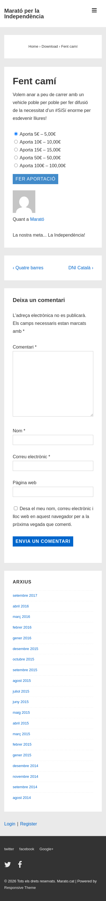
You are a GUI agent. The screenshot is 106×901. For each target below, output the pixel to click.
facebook (26, 849)
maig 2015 (21, 712)
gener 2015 (22, 755)
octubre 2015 (23, 659)
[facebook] (20, 866)
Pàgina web (24, 482)
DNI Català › (80, 267)
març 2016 (21, 616)
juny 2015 (21, 702)
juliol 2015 (21, 691)
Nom (17, 430)
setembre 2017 (25, 595)
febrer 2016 (22, 627)
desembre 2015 (25, 649)
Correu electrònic (30, 456)
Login (9, 823)
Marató (37, 219)
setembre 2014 (25, 787)
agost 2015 (22, 680)
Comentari (24, 347)
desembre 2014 (25, 766)
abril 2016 (21, 606)
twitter (9, 849)
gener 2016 (22, 638)
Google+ (47, 849)
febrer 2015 (22, 744)
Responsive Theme (20, 887)
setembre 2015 (25, 670)
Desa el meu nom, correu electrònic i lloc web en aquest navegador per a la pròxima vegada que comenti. (53, 516)
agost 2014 (22, 798)
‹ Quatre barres (28, 267)
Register (28, 823)
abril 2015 (21, 723)
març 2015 (21, 734)
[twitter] (9, 866)
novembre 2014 (25, 776)
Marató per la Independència (24, 13)
